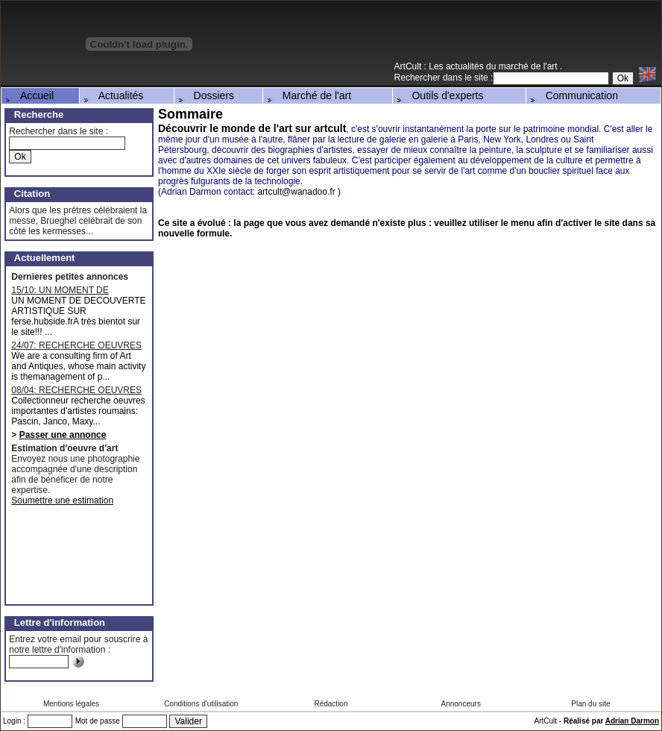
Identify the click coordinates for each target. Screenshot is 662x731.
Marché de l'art (308, 95)
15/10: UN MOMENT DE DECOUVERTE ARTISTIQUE (70, 290)
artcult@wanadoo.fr (296, 191)
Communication (573, 95)
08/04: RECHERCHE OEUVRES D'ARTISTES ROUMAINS (76, 390)
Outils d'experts (439, 95)
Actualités (112, 95)
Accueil (28, 95)
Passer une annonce (63, 435)
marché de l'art (529, 66)
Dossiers (205, 95)
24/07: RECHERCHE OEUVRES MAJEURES (76, 345)
